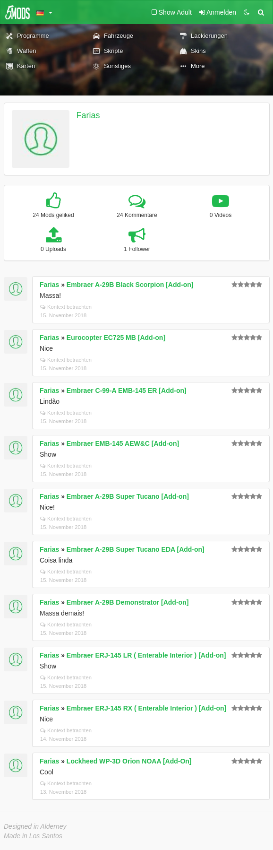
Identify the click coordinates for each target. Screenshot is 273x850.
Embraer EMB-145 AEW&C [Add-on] (123, 443)
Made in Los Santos (33, 836)
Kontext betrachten (66, 307)
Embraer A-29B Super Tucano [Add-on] (128, 496)
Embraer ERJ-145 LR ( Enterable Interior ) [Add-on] (146, 655)
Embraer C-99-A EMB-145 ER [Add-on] (127, 390)
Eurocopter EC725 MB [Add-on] (116, 337)
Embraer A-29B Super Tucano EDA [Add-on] (136, 549)
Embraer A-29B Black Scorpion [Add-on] (130, 284)
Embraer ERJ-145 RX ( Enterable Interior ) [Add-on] (146, 708)
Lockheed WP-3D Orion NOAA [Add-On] (129, 761)
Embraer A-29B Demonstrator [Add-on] (128, 602)
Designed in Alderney (35, 826)
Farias (88, 115)
